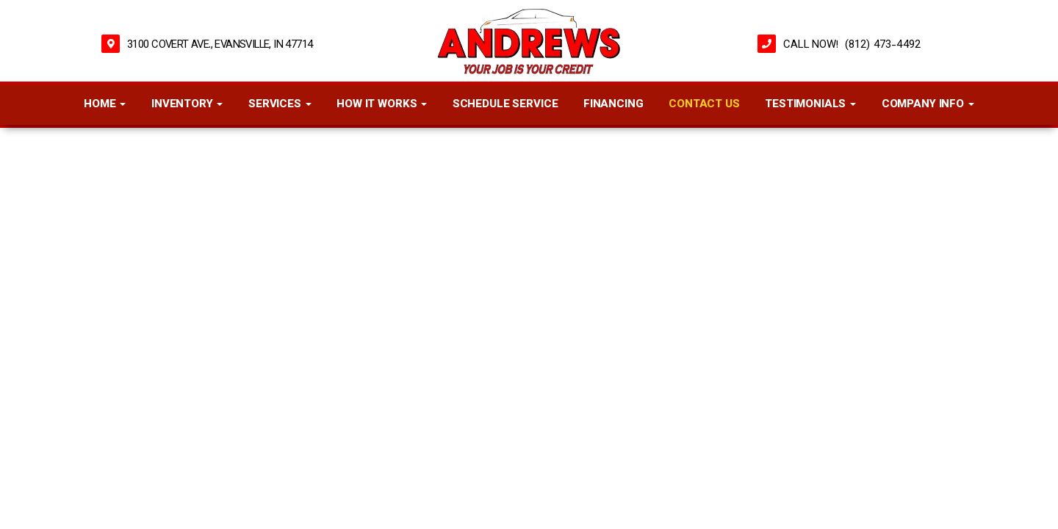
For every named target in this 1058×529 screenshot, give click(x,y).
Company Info (928, 104)
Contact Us (704, 104)
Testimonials (810, 104)
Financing (613, 104)
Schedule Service (505, 104)
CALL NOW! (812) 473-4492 (852, 45)
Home (105, 104)
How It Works (382, 104)
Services (280, 104)
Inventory (187, 104)
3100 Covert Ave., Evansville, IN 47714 (219, 45)
